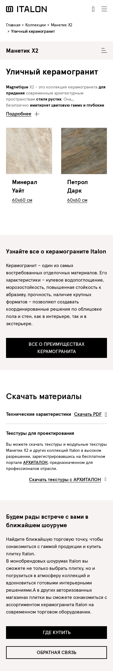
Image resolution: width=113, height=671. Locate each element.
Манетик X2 (62, 25)
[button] (22, 112)
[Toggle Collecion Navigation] (104, 50)
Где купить (57, 632)
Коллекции (35, 25)
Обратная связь (56, 652)
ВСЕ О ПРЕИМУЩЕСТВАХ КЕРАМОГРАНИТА (56, 347)
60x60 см (22, 200)
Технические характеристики (56, 414)
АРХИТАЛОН (35, 462)
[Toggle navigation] (104, 9)
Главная (13, 25)
